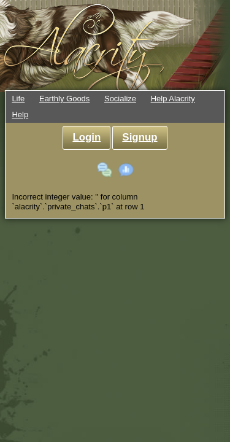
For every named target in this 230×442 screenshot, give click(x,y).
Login (86, 137)
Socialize (120, 98)
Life (18, 98)
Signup (139, 137)
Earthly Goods (64, 98)
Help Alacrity (173, 98)
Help (20, 114)
